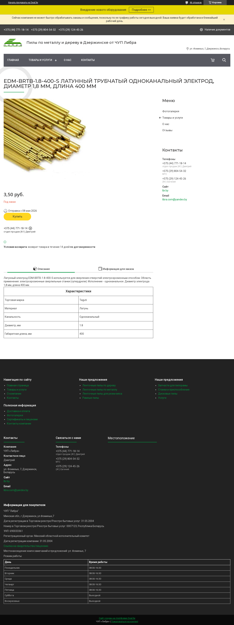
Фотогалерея (170, 111)
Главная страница (18, 385)
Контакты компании (19, 423)
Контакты (88, 60)
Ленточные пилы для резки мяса (102, 393)
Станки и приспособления (173, 389)
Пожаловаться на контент (124, 621)
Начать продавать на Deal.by (23, 2)
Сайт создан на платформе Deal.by (117, 618)
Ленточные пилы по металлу (99, 389)
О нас (67, 60)
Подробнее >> (141, 9)
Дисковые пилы (167, 393)
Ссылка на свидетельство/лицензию (26, 546)
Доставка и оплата (18, 411)
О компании (14, 393)
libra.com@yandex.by (174, 199)
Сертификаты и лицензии (22, 419)
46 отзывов (196, 2)
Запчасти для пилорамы (173, 385)
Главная (13, 60)
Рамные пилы (90, 397)
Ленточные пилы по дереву (99, 385)
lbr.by (165, 190)
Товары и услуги (40, 60)
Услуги (162, 397)
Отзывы (167, 130)
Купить (17, 216)
